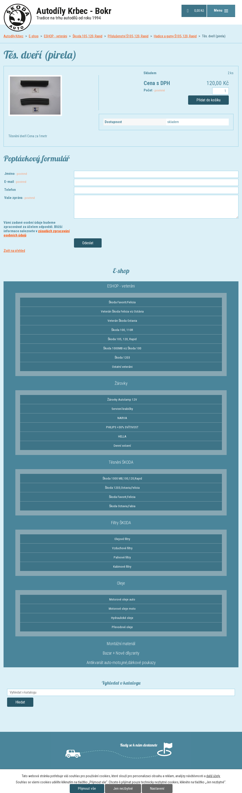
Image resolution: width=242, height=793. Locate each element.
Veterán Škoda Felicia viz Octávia (122, 311)
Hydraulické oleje (122, 618)
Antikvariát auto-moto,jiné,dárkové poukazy (121, 662)
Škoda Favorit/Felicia (122, 302)
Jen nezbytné (123, 788)
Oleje (121, 583)
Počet (154, 90)
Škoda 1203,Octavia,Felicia (122, 487)
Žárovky (121, 383)
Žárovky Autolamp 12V (122, 399)
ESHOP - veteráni (55, 36)
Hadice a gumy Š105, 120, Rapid (175, 36)
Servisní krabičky (122, 409)
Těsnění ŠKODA (121, 462)
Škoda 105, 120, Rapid (87, 36)
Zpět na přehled (14, 251)
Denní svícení (122, 445)
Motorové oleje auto (122, 599)
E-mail (15, 182)
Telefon (10, 190)
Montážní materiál (121, 643)
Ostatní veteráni (122, 367)
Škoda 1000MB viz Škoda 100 (122, 348)
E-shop (34, 36)
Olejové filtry (122, 539)
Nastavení (157, 788)
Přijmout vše (87, 788)
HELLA (122, 436)
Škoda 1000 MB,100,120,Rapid (122, 478)
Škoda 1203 (122, 357)
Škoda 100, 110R (122, 330)
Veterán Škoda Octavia (122, 320)
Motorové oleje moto (122, 608)
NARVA (122, 418)
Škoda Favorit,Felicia (122, 497)
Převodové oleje (122, 627)
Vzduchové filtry (122, 548)
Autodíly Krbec (13, 36)
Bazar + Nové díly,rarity (121, 653)
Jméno (15, 173)
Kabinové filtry (122, 566)
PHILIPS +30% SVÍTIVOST (122, 427)
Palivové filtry (122, 557)
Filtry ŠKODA (121, 522)
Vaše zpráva (19, 198)
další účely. (213, 776)
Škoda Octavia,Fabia (122, 506)
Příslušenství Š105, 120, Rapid (128, 36)
